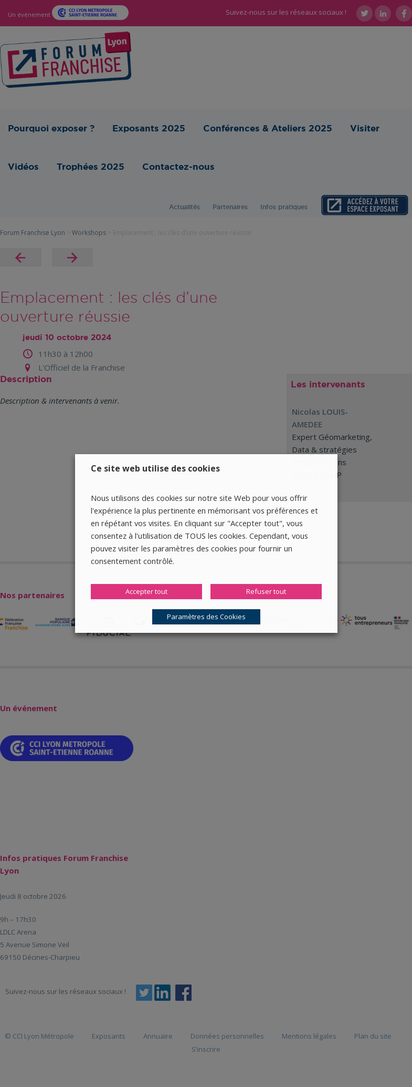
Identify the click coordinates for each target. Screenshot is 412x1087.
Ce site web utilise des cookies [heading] (155, 468)
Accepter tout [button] (146, 591)
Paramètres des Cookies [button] (206, 616)
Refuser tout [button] (266, 591)
